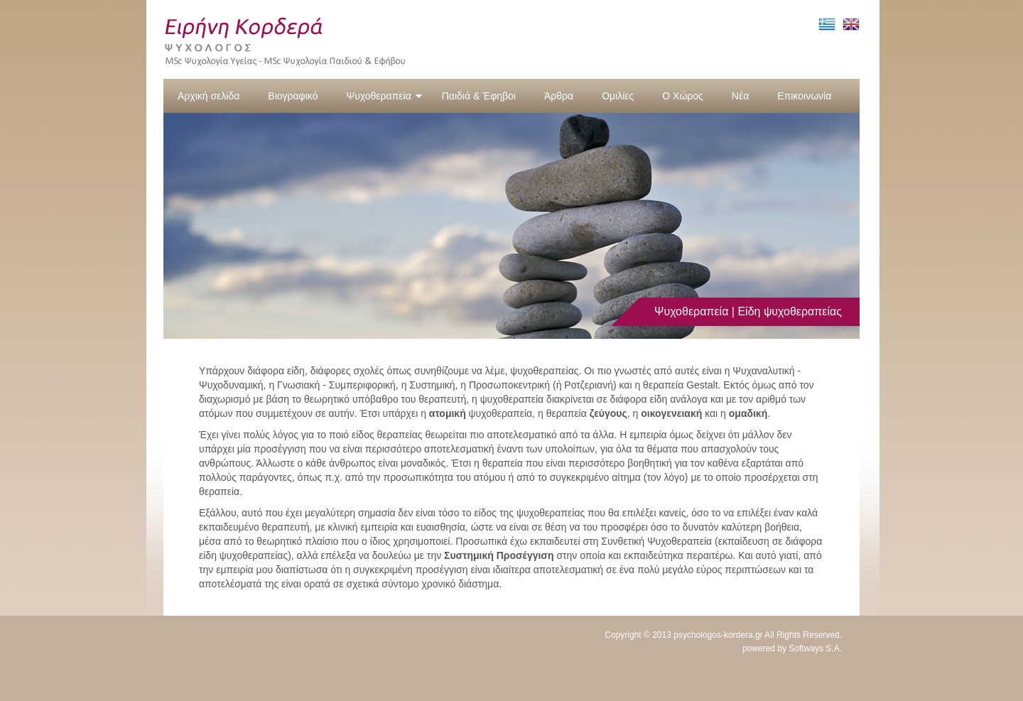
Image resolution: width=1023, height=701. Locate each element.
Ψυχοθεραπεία (384, 96)
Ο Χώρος (682, 96)
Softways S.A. (815, 648)
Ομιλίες (618, 96)
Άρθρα (558, 96)
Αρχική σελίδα (208, 96)
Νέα (740, 96)
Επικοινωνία (804, 96)
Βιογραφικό (293, 96)
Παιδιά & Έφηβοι (479, 96)
